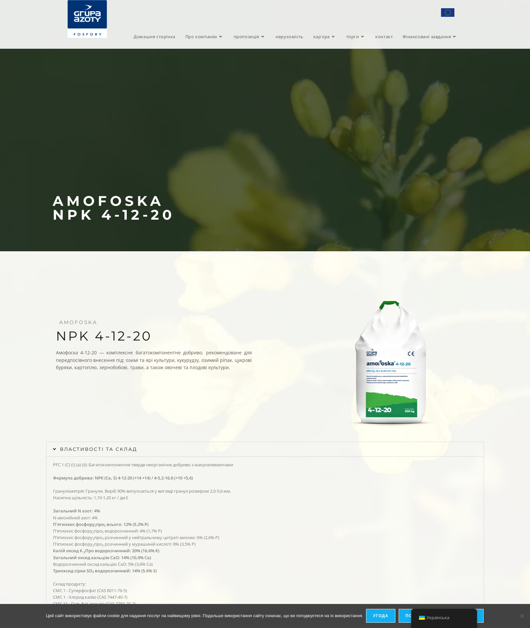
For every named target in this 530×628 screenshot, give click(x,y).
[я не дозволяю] (521, 616)
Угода (381, 616)
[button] (265, 449)
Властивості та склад (100, 449)
